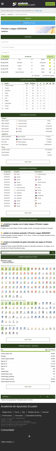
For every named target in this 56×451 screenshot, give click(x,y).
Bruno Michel (20, 137)
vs (31, 69)
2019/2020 (7, 187)
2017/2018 (7, 193)
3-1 (32, 62)
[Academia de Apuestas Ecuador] (2, 436)
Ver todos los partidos (48, 75)
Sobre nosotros (6, 442)
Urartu (43, 69)
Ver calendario (36, 75)
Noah (42, 72)
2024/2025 (7, 174)
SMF (10, 420)
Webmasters (27, 421)
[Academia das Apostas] (6, 436)
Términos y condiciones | (8, 424)
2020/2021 (7, 185)
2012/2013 (7, 206)
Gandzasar (43, 62)
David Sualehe (21, 142)
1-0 (32, 59)
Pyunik (19, 66)
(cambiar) (30, 399)
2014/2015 (7, 200)
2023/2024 (7, 177)
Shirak (43, 59)
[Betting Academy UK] (25, 436)
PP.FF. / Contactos (31, 423)
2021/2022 (7, 182)
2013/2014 (7, 203)
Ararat (19, 69)
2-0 (32, 66)
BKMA (43, 66)
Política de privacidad (20, 424)
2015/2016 (7, 198)
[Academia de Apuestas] (18, 436)
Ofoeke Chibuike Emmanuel (24, 139)
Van (20, 59)
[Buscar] (53, 253)
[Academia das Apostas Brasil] (10, 436)
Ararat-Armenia (19, 72)
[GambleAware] (6, 445)
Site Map (3, 420)
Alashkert (19, 62)
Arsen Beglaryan (21, 144)
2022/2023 (7, 179)
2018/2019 (7, 190)
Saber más (39, 10)
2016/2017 (7, 195)
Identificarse (50, 4)
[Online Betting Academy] (14, 436)
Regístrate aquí (20, 418)
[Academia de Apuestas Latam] (21, 436)
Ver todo (28, 162)
